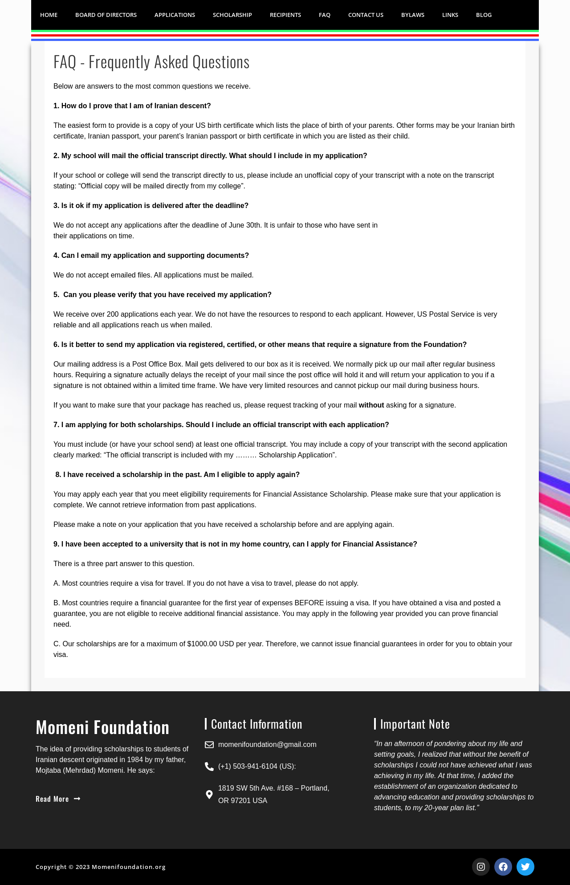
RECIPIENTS (285, 15)
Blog (484, 15)
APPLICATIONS (175, 15)
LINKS (450, 15)
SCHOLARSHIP (232, 15)
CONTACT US (365, 15)
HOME (48, 15)
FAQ (324, 15)
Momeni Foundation (103, 726)
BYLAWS (412, 15)
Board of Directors (106, 15)
